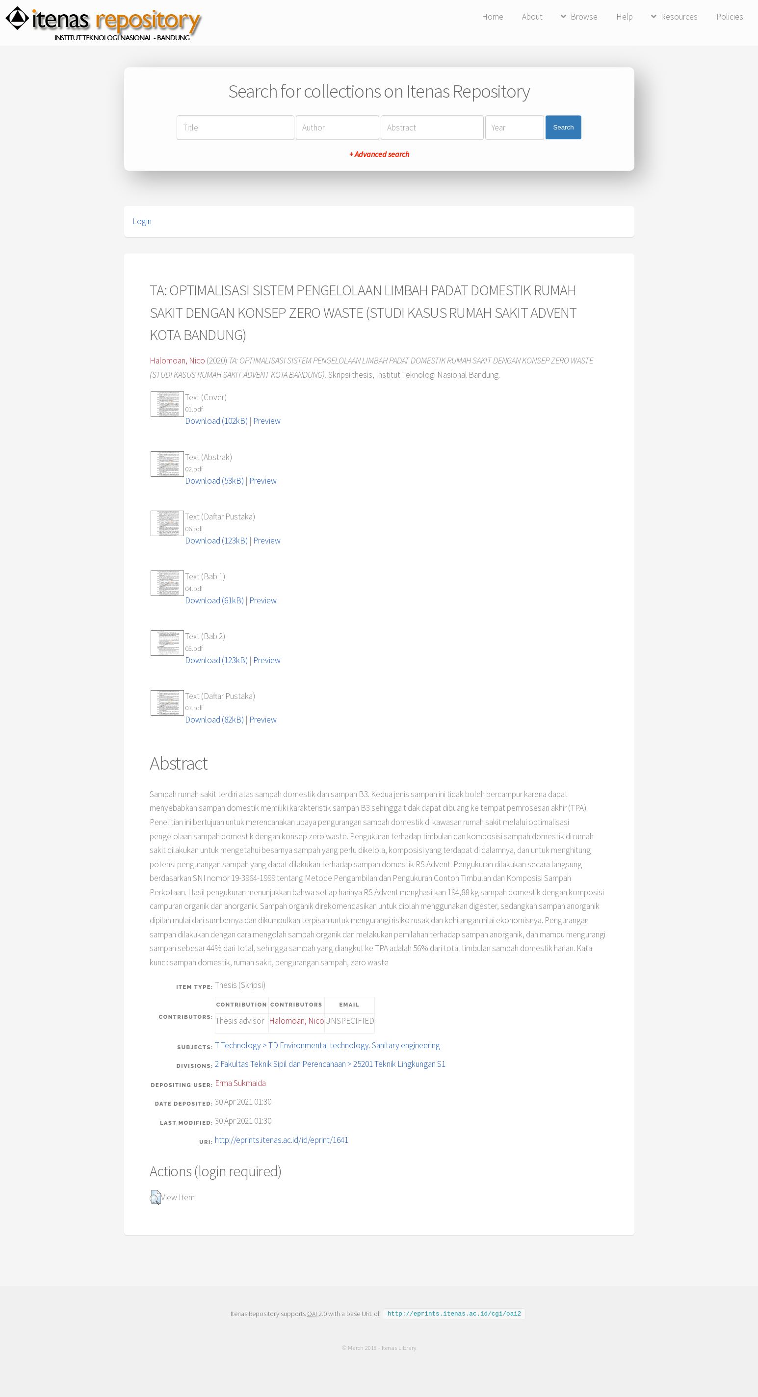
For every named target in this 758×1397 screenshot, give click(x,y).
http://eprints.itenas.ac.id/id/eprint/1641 (281, 1140)
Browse (584, 16)
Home (492, 16)
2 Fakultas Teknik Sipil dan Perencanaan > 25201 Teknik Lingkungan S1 (330, 1064)
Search (563, 127)
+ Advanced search (379, 154)
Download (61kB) (214, 600)
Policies (729, 16)
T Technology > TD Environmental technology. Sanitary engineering (327, 1045)
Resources (679, 16)
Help (624, 16)
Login (142, 221)
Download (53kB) (214, 480)
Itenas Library (398, 1347)
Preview (267, 420)
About (532, 16)
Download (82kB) (214, 719)
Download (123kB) (216, 540)
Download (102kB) (216, 420)
